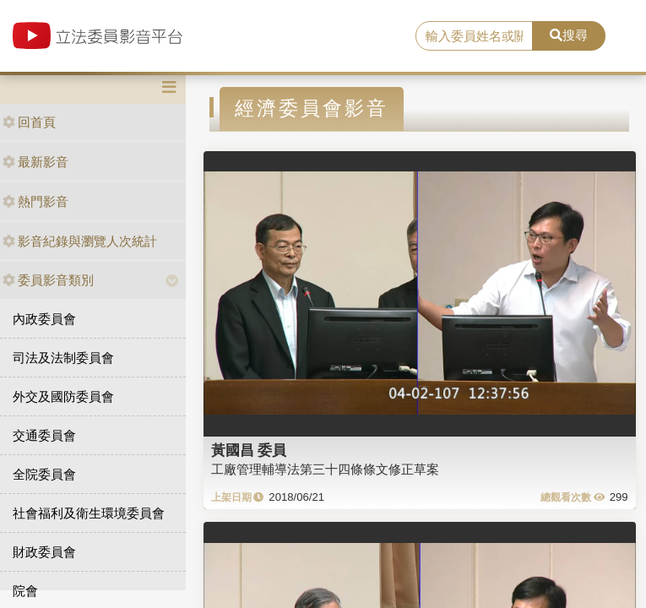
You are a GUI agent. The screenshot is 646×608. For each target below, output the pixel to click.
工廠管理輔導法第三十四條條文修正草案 (325, 469)
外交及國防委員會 (63, 396)
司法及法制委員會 (63, 357)
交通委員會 (44, 435)
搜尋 (569, 35)
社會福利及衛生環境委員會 (89, 513)
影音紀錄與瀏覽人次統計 (80, 241)
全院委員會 (44, 474)
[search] (474, 36)
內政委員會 (44, 319)
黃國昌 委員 (249, 450)
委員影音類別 (48, 280)
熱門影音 (35, 201)
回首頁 (29, 122)
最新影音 (35, 162)
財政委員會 (44, 552)
